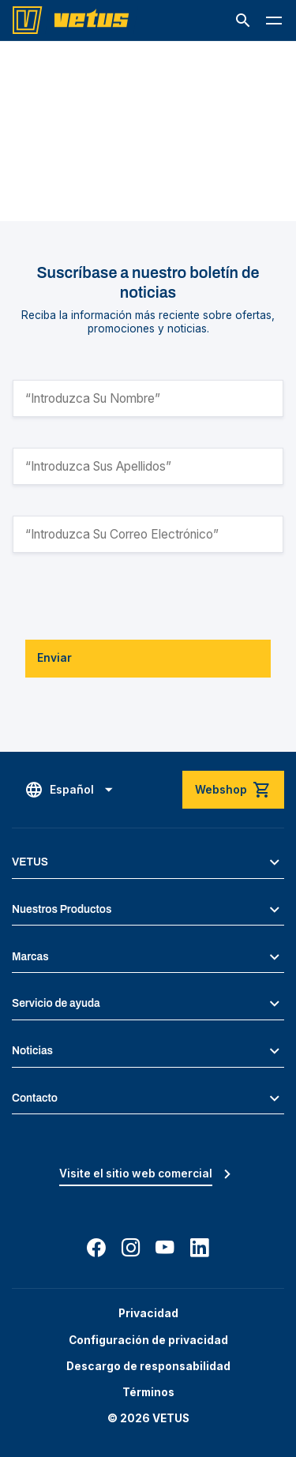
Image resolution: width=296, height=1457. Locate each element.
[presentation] (133, 596)
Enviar (54, 658)
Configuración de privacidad (148, 1340)
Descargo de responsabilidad (148, 1366)
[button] (243, 20)
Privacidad (148, 1313)
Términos (148, 1392)
